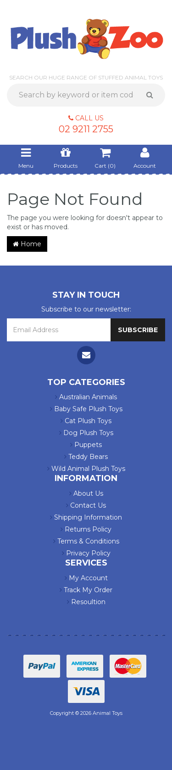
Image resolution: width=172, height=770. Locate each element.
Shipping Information (86, 517)
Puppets (86, 445)
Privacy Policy (86, 553)
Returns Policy (86, 529)
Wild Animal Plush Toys (86, 468)
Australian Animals (86, 397)
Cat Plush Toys (86, 421)
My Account (86, 578)
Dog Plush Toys (86, 433)
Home (27, 244)
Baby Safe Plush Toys (86, 409)
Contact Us (86, 505)
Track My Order (86, 590)
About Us (86, 493)
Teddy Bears (86, 457)
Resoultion (86, 602)
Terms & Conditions (86, 541)
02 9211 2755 (86, 129)
